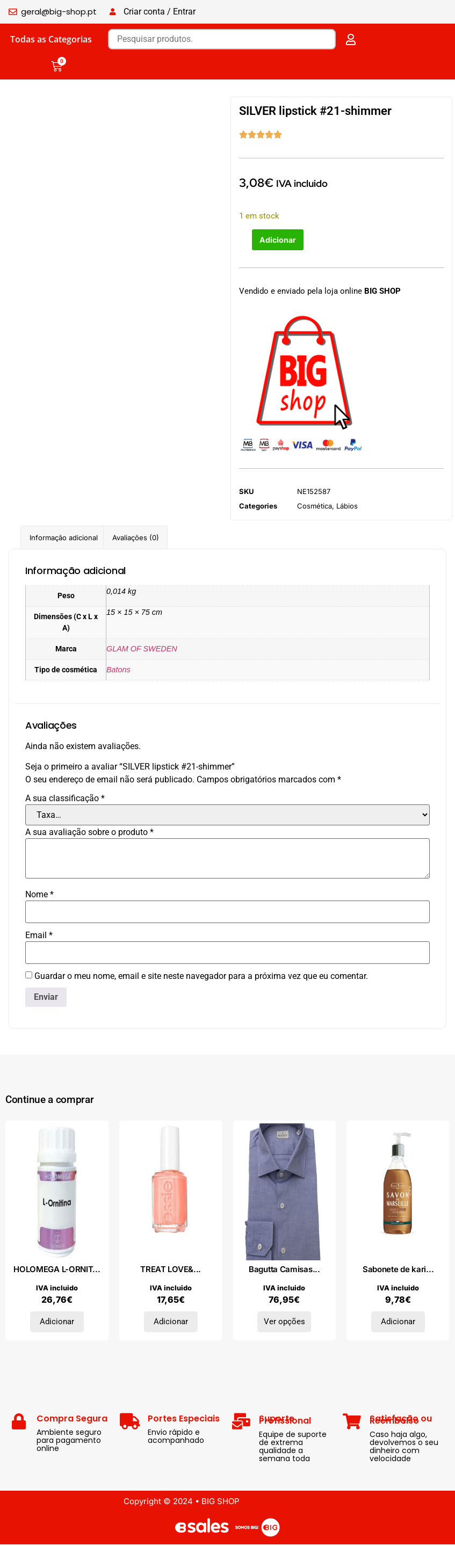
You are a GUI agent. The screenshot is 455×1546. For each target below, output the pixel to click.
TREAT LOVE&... (170, 1271)
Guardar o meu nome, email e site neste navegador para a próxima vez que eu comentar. (201, 978)
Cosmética (314, 507)
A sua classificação (65, 800)
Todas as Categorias (51, 39)
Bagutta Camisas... (284, 1271)
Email (39, 937)
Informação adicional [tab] (64, 538)
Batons (118, 670)
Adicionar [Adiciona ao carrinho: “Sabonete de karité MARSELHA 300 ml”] (398, 1323)
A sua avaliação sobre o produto (89, 834)
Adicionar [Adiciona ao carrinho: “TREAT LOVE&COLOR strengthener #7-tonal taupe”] (171, 1323)
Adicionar (279, 240)
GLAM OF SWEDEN (141, 649)
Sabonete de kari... (398, 1271)
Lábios (347, 507)
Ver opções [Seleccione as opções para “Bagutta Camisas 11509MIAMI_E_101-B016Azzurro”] (284, 1323)
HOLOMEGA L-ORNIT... (56, 1271)
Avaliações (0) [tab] (135, 538)
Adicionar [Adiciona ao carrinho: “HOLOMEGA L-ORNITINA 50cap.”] (57, 1323)
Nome (39, 896)
